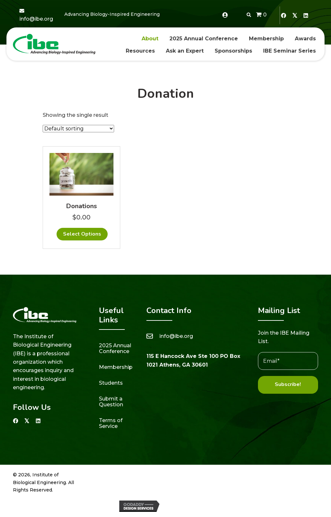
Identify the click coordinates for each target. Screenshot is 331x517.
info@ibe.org (36, 19)
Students (111, 383)
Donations (81, 206)
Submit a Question (111, 402)
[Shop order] (78, 128)
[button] (283, 15)
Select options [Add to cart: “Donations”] (82, 234)
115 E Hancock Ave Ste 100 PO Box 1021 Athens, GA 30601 (193, 360)
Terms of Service (111, 423)
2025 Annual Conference (115, 348)
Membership (116, 367)
